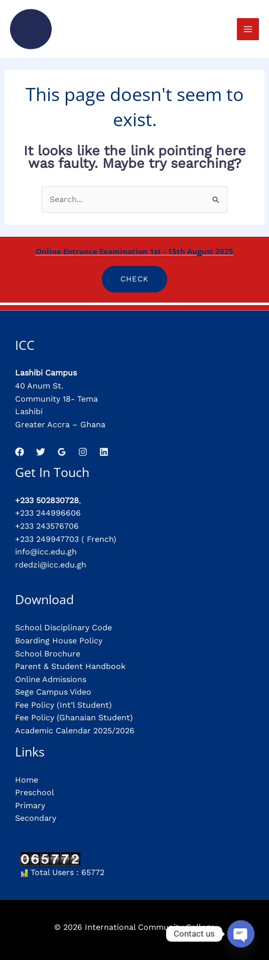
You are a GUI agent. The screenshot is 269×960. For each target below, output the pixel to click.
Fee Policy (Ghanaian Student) (74, 717)
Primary (30, 805)
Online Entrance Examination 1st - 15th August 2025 (134, 251)
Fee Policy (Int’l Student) (63, 705)
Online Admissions (50, 679)
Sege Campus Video (53, 692)
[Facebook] (19, 451)
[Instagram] (82, 451)
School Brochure (47, 653)
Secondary (35, 818)
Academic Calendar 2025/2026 (74, 730)
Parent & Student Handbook (70, 666)
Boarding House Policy (58, 640)
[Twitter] (40, 451)
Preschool (34, 792)
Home (26, 780)
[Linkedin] (103, 451)
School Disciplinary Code (63, 627)
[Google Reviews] (61, 451)
